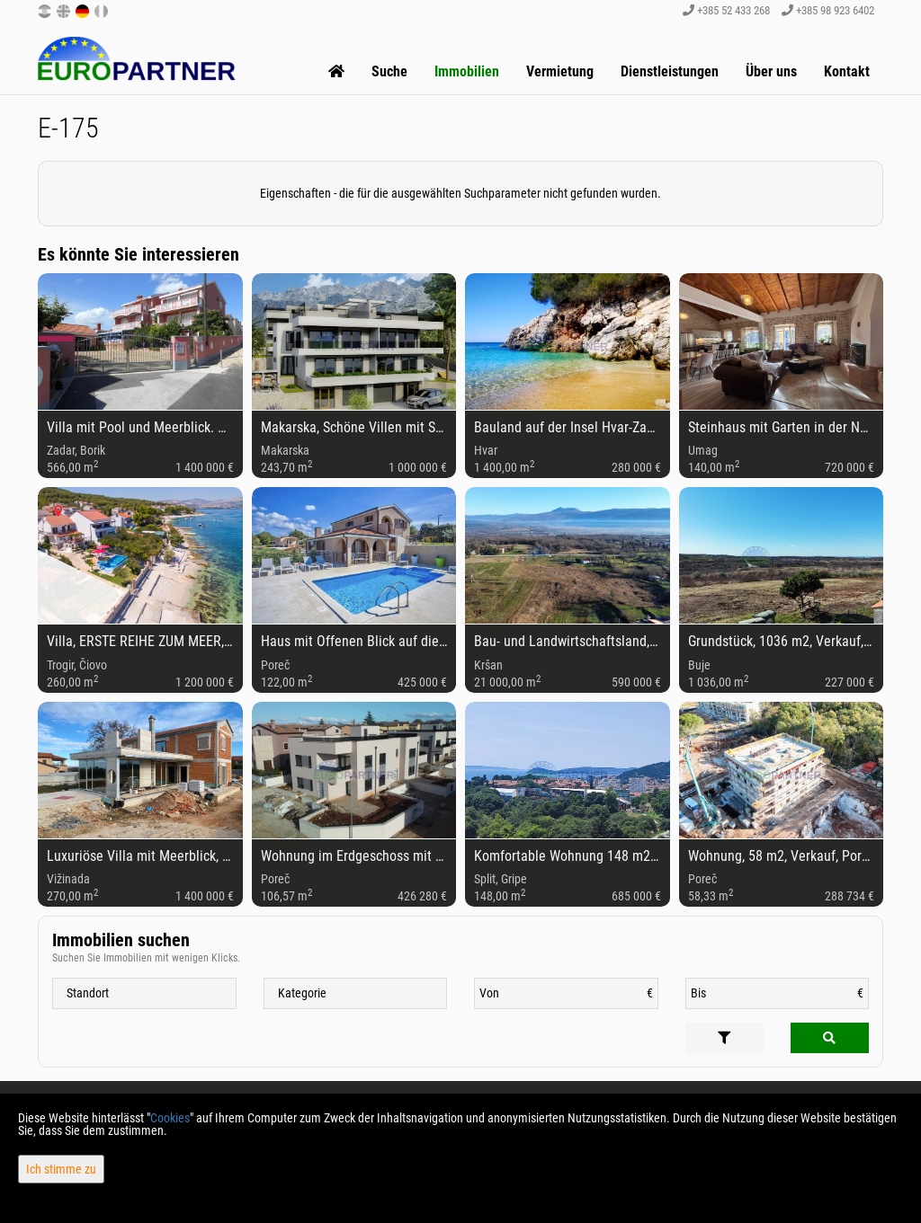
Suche (389, 71)
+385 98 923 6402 (828, 10)
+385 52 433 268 (726, 10)
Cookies (170, 1118)
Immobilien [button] (466, 71)
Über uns (771, 71)
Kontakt (847, 71)
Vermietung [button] (560, 71)
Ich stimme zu (61, 1169)
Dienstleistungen (670, 71)
